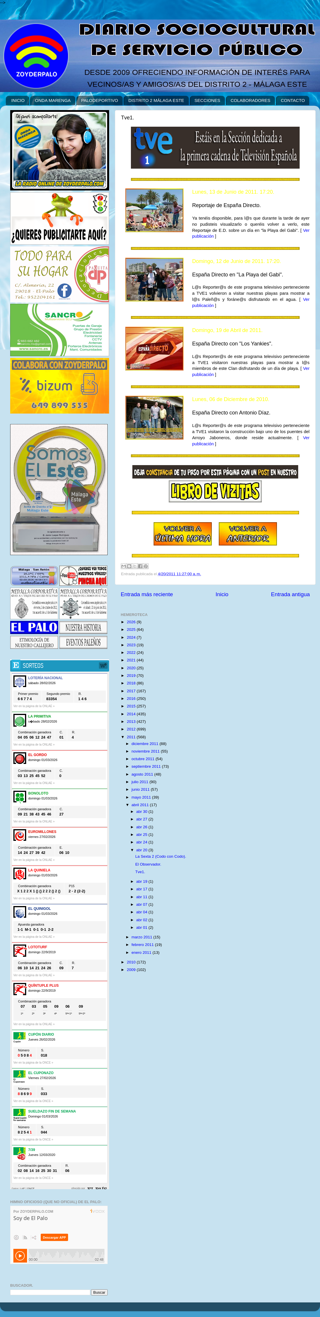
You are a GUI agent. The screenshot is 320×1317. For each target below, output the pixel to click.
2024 (132, 637)
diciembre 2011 (145, 744)
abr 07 (142, 904)
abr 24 (142, 842)
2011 (132, 737)
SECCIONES (207, 100)
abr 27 (142, 819)
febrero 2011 (143, 944)
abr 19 (142, 881)
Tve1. (140, 872)
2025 (132, 629)
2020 (132, 668)
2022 (132, 652)
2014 (132, 714)
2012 (132, 729)
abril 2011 (140, 805)
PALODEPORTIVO (99, 100)
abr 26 (142, 827)
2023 (132, 645)
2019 (132, 675)
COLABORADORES (251, 100)
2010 (132, 962)
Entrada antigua (290, 594)
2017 (132, 691)
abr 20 (142, 850)
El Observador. (148, 864)
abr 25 (142, 834)
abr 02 (142, 920)
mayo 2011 (141, 797)
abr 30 (142, 811)
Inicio (222, 594)
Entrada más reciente (147, 594)
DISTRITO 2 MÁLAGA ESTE (156, 100)
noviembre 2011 (146, 751)
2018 (132, 683)
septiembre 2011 (146, 766)
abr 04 (142, 912)
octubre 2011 (143, 759)
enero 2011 (141, 952)
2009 (132, 970)
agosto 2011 (142, 774)
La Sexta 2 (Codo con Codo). (160, 856)
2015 (132, 706)
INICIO (18, 100)
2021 (132, 660)
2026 (132, 622)
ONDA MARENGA (53, 100)
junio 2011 (141, 789)
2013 (132, 721)
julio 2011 (140, 782)
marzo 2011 (142, 937)
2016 (132, 698)
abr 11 (142, 897)
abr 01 (142, 927)
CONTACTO (293, 100)
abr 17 (142, 889)
